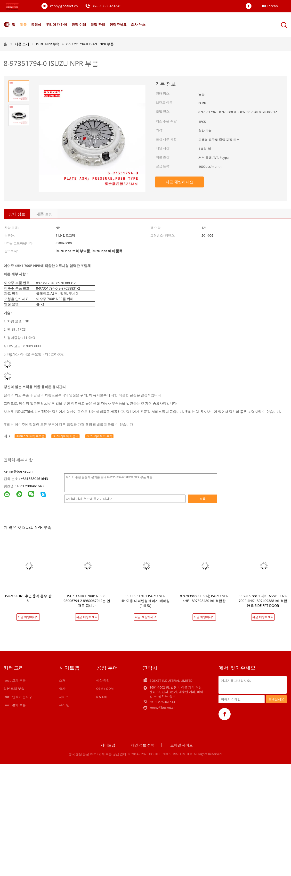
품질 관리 (97, 24)
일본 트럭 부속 (14, 688)
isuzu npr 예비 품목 (65, 436)
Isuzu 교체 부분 (15, 680)
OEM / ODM (105, 688)
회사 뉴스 (138, 24)
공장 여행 (79, 24)
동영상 (36, 24)
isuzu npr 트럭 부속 (99, 436)
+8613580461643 (34, 478)
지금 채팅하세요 (179, 182)
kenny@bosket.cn (64, 6)
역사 (62, 688)
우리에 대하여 (56, 24)
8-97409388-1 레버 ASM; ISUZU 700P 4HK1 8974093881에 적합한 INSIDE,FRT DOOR (263, 600)
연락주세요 (118, 24)
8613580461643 (31, 486)
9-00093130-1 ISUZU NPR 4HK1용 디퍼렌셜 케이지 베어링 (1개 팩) (145, 600)
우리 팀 (64, 705)
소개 (62, 680)
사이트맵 (108, 745)
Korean (272, 6)
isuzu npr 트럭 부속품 (30, 436)
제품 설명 (44, 214)
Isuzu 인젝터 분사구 (18, 697)
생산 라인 (103, 680)
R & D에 (102, 697)
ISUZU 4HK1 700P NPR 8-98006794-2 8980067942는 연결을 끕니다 (87, 600)
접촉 (202, 498)
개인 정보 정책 (142, 745)
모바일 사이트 (181, 745)
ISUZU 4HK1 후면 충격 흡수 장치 (28, 598)
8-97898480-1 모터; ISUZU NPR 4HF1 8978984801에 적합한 (204, 598)
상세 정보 (17, 214)
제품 (23, 24)
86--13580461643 (107, 6)
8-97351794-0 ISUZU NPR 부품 (90, 44)
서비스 (64, 697)
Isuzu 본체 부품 (15, 705)
